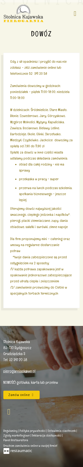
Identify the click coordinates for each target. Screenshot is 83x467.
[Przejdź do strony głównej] (23, 13)
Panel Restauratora (15, 440)
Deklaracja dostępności (47, 435)
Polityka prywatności (32, 431)
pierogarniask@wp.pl (19, 371)
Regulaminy (10, 431)
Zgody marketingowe (16, 435)
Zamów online (21, 394)
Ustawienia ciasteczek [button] (62, 431)
